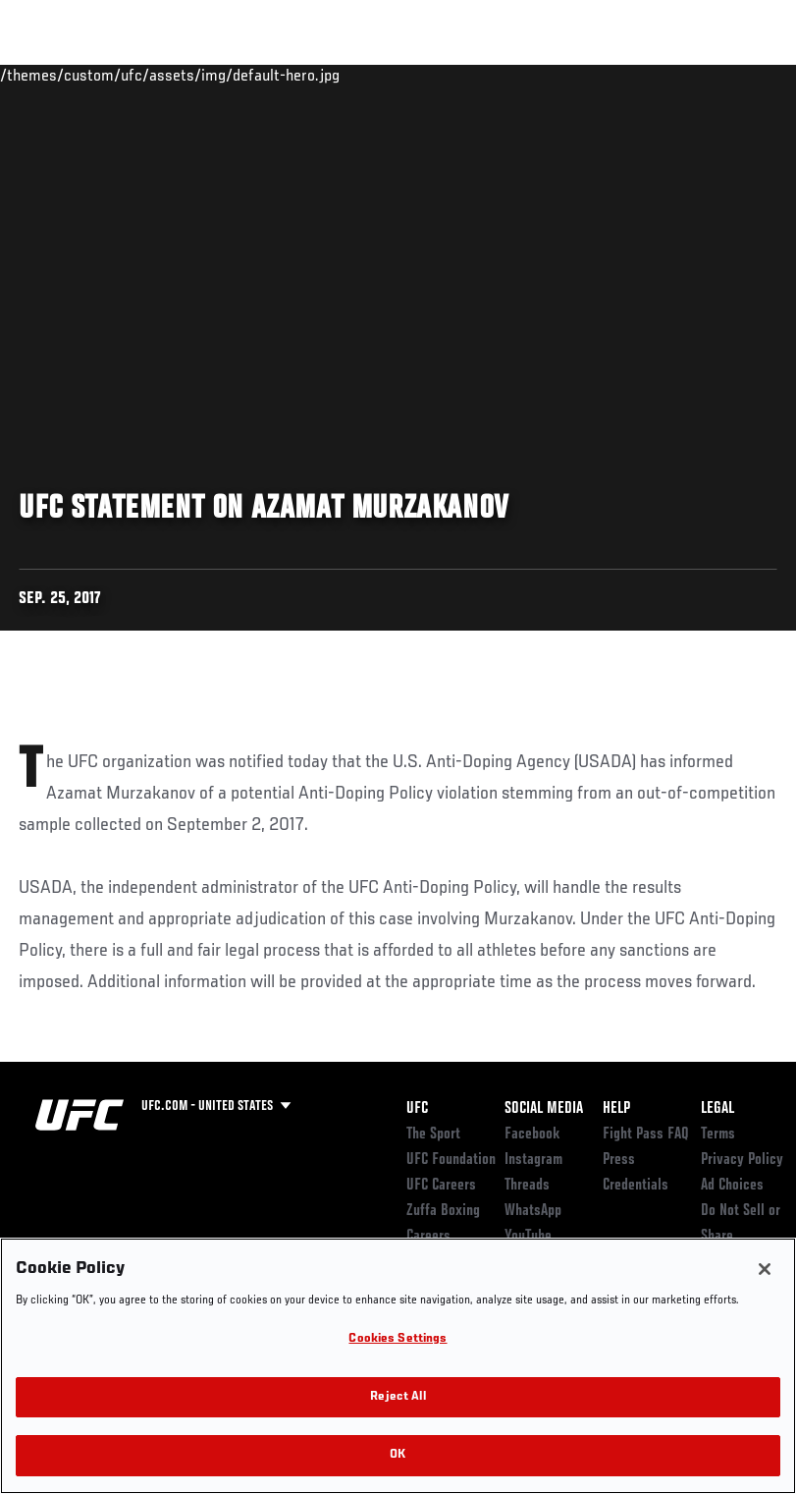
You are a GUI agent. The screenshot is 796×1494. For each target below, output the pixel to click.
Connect (418, 75)
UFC (417, 1109)
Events (53, 75)
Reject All (397, 1397)
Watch (496, 75)
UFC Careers (441, 1185)
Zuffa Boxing (591, 75)
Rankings (137, 75)
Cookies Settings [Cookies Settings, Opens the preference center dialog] (397, 1339)
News (301, 75)
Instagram (533, 1160)
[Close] (764, 1269)
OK (397, 1455)
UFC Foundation (451, 1160)
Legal (717, 1109)
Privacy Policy (742, 1160)
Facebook (532, 1134)
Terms (718, 1134)
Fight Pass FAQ (646, 1134)
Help (616, 1109)
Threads (527, 1185)
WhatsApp (532, 1211)
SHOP (678, 75)
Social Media (543, 1109)
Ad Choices (732, 1185)
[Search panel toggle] (732, 74)
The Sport (433, 1134)
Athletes (224, 75)
